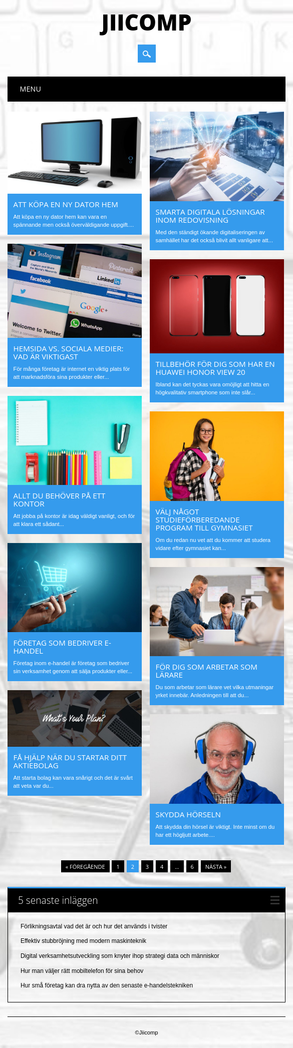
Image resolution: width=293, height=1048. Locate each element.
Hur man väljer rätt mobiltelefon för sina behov (82, 970)
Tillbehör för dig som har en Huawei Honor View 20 (215, 368)
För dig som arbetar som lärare (206, 671)
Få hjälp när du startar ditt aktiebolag (70, 761)
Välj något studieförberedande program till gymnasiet (204, 519)
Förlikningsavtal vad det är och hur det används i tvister (94, 926)
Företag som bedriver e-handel (62, 647)
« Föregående (85, 866)
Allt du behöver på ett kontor (60, 499)
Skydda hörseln (188, 814)
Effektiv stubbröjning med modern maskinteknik (83, 940)
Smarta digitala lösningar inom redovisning (210, 216)
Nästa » (216, 866)
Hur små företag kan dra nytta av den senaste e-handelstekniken (107, 985)
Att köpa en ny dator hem (66, 204)
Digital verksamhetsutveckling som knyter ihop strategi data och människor (120, 955)
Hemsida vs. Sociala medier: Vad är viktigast (69, 352)
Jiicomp (146, 22)
